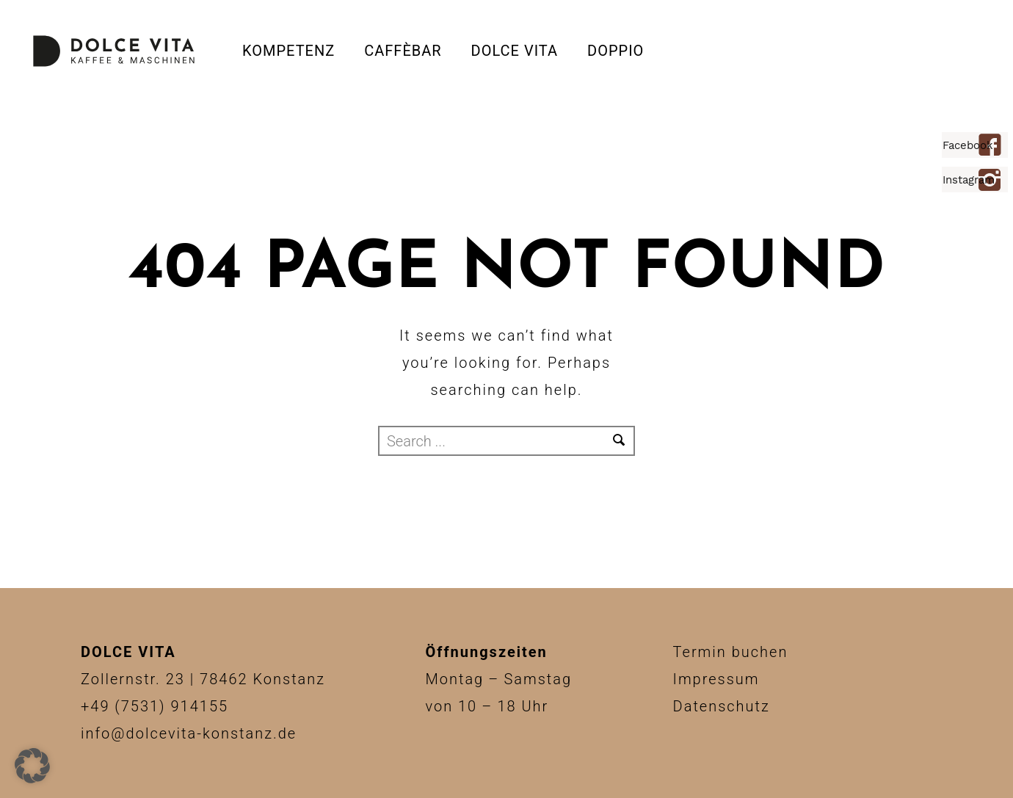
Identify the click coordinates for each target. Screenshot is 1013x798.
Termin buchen (730, 652)
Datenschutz (721, 706)
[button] (32, 765)
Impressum (716, 679)
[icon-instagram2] (993, 181)
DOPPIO (615, 50)
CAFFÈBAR (402, 50)
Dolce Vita (514, 50)
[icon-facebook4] (993, 146)
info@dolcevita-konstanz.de (189, 733)
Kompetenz (288, 50)
